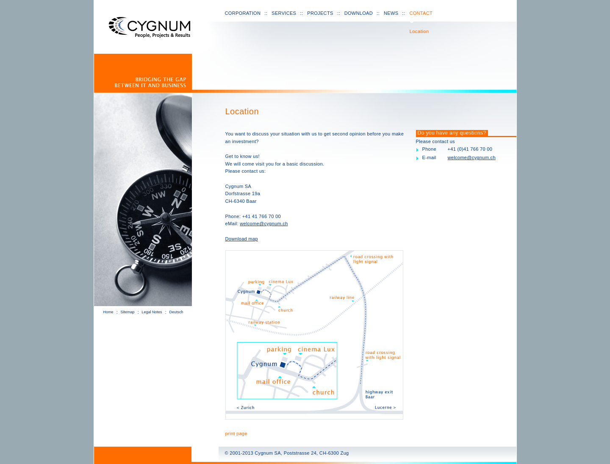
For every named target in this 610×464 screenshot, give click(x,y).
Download (358, 13)
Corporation (243, 13)
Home (108, 312)
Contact (421, 13)
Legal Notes (152, 312)
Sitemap (128, 312)
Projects (320, 13)
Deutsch (176, 312)
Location (419, 31)
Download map (241, 238)
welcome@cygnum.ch (264, 223)
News (391, 13)
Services (284, 13)
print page (236, 433)
